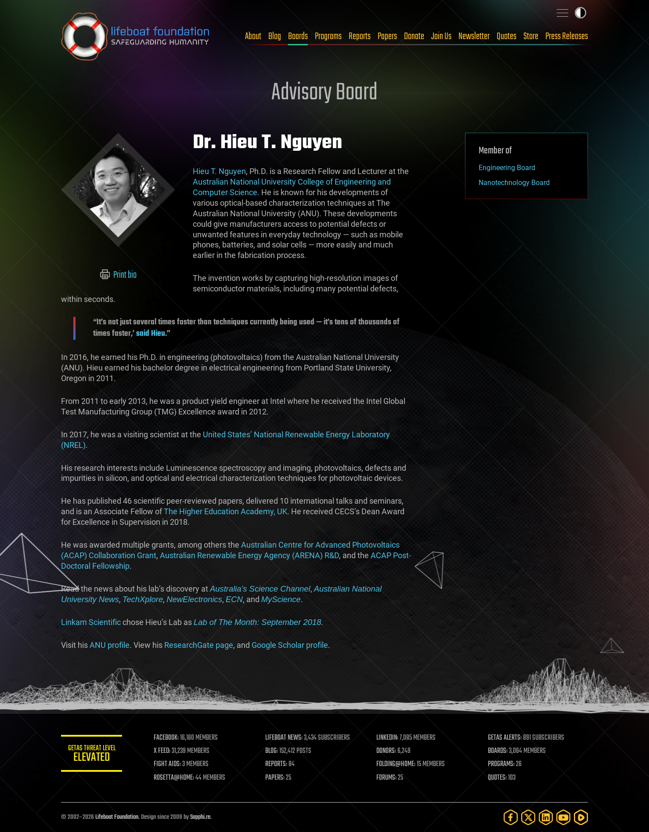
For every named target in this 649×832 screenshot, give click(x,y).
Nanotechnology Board (514, 182)
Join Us (441, 36)
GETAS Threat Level (91, 755)
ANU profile (110, 645)
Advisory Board (324, 93)
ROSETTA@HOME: (174, 778)
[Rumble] (581, 817)
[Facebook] (511, 817)
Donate (414, 36)
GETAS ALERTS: (505, 738)
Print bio (118, 275)
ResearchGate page (198, 645)
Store (530, 36)
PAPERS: (275, 778)
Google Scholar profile (290, 645)
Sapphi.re (200, 817)
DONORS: (387, 751)
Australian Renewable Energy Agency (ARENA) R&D (249, 555)
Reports (360, 36)
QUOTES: (497, 778)
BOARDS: (498, 751)
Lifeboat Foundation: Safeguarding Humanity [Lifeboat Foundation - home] (135, 36)
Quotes (506, 36)
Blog (274, 36)
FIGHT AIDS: (167, 764)
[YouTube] (563, 817)
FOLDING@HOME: (396, 764)
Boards (298, 36)
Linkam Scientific (91, 622)
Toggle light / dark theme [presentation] (580, 12)
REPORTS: (276, 764)
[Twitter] (528, 817)
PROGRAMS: (501, 764)
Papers (387, 36)
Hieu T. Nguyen (219, 171)
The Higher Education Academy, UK (225, 511)
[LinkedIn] (546, 817)
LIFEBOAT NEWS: (284, 738)
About (253, 36)
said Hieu (149, 333)
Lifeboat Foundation (116, 817)
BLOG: (271, 751)
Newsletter (474, 36)
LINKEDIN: (388, 738)
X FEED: (162, 751)
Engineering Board (507, 167)
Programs (328, 36)
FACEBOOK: (166, 738)
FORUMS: (387, 778)
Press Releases (566, 36)
